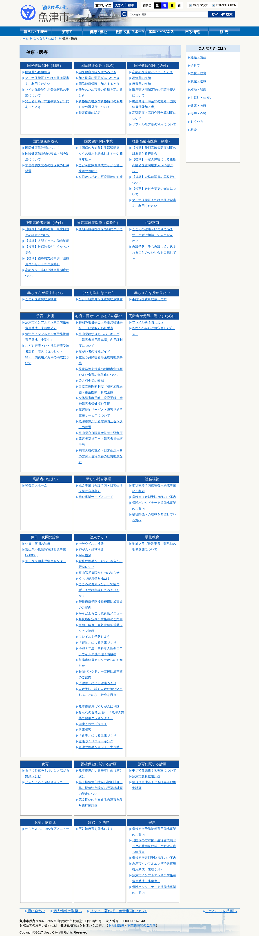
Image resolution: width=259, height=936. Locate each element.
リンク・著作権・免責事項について (118, 911)
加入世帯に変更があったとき (99, 78)
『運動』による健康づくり (97, 642)
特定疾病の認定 (90, 112)
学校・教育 (198, 73)
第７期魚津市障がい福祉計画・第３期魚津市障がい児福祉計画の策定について (101, 788)
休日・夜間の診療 (37, 543)
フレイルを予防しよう (148, 322)
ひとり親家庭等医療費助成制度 (101, 299)
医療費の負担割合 (37, 72)
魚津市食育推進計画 (146, 776)
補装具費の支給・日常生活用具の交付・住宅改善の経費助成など (101, 456)
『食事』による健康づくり (97, 735)
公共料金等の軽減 (91, 380)
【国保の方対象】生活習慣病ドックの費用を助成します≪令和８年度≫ (101, 153)
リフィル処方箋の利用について (154, 124)
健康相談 (85, 729)
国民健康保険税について (42, 147)
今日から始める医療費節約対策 (101, 177)
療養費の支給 (141, 83)
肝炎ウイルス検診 (91, 543)
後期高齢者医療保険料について (101, 229)
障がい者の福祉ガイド (94, 351)
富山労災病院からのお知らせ (99, 572)
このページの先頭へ (221, 911)
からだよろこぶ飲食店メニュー (101, 613)
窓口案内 (118, 925)
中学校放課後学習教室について (154, 770)
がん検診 (85, 555)
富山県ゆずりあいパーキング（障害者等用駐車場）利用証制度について (101, 339)
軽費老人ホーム (36, 485)
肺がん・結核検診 (91, 549)
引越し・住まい (201, 97)
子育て (195, 65)
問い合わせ (36, 911)
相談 (193, 130)
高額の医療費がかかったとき (152, 72)
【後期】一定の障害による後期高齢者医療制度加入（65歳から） (154, 165)
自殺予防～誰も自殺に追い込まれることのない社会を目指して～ (154, 252)
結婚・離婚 (198, 89)
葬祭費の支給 (141, 78)
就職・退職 (198, 81)
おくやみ (196, 121)
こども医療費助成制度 (41, 299)
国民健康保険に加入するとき (99, 83)
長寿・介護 (198, 113)
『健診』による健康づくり (97, 683)
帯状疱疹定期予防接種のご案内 (154, 497)
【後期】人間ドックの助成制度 (47, 241)
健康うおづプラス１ (93, 724)
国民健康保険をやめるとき (97, 72)
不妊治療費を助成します (149, 299)
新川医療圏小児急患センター (45, 561)
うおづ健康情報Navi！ (94, 578)
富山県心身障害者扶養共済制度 (101, 433)
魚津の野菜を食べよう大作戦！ (101, 747)
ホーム (24, 38)
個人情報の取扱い (67, 911)
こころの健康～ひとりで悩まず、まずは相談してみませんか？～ (152, 235)
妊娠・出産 (198, 57)
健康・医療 (198, 105)
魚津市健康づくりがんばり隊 (99, 706)
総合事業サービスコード (96, 497)
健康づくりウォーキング (96, 741)
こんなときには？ (45, 38)
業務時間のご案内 (143, 925)
